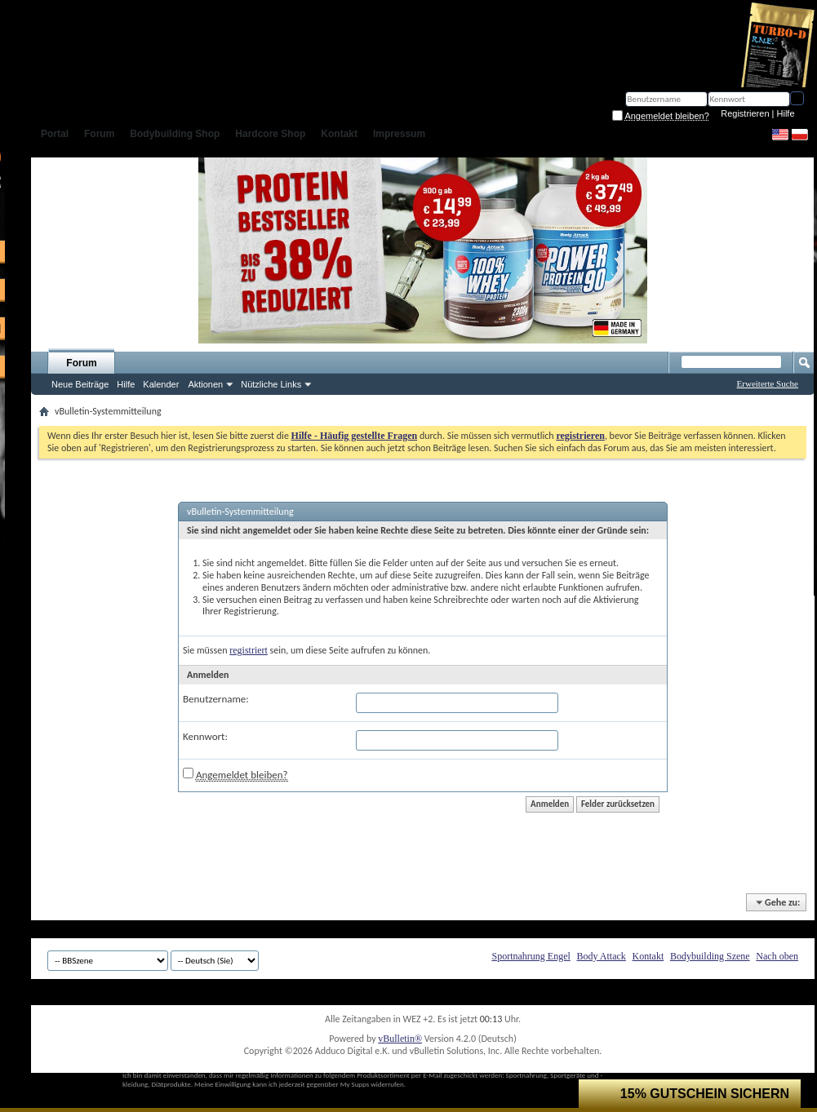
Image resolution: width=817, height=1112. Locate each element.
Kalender (161, 384)
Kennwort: (205, 736)
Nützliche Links (271, 384)
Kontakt (648, 956)
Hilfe (786, 113)
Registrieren (745, 113)
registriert (248, 650)
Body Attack (601, 956)
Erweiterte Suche (767, 383)
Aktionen (205, 384)
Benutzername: (216, 699)
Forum (81, 363)
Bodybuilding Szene (710, 956)
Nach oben (777, 956)
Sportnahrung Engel (530, 956)
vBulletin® (400, 1038)
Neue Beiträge (80, 384)
